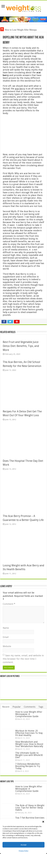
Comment (9, 604)
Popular (17, 706)
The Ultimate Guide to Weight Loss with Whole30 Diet (29, 755)
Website (7, 646)
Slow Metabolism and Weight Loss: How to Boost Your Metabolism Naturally (29, 744)
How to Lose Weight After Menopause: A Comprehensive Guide (28, 714)
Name (6, 628)
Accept (23, 845)
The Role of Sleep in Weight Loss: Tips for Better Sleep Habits (29, 807)
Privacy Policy (23, 851)
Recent (5, 706)
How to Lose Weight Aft (16, 30)
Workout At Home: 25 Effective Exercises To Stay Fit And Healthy (29, 733)
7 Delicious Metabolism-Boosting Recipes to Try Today (27, 766)
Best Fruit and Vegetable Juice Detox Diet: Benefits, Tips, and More (21, 345)
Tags (40, 706)
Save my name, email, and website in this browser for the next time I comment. (23, 658)
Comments (29, 706)
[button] (43, 821)
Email (6, 637)
